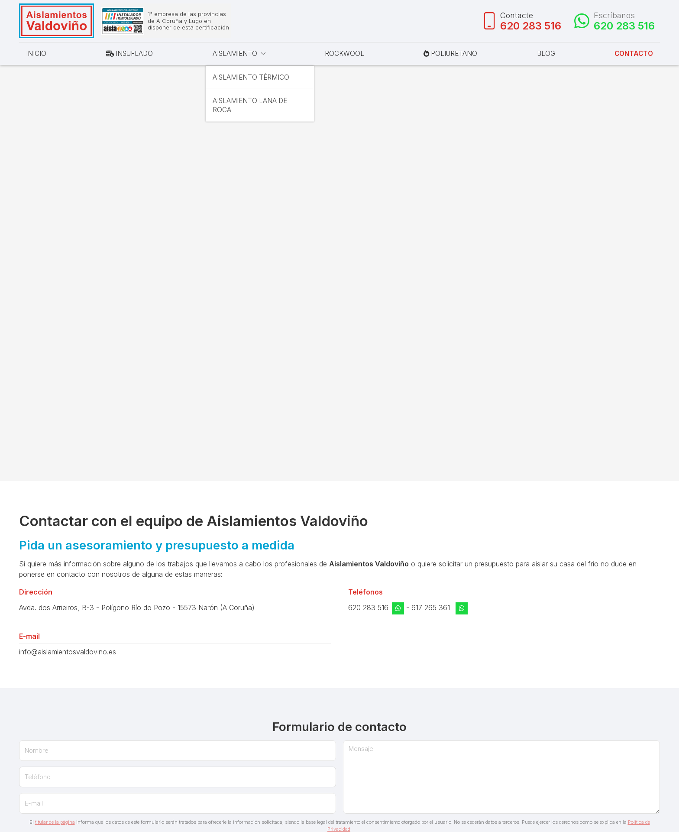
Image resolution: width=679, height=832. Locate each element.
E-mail (34, 804)
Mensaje (361, 750)
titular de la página (55, 823)
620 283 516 (368, 608)
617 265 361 (430, 608)
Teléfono (38, 778)
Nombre (36, 751)
